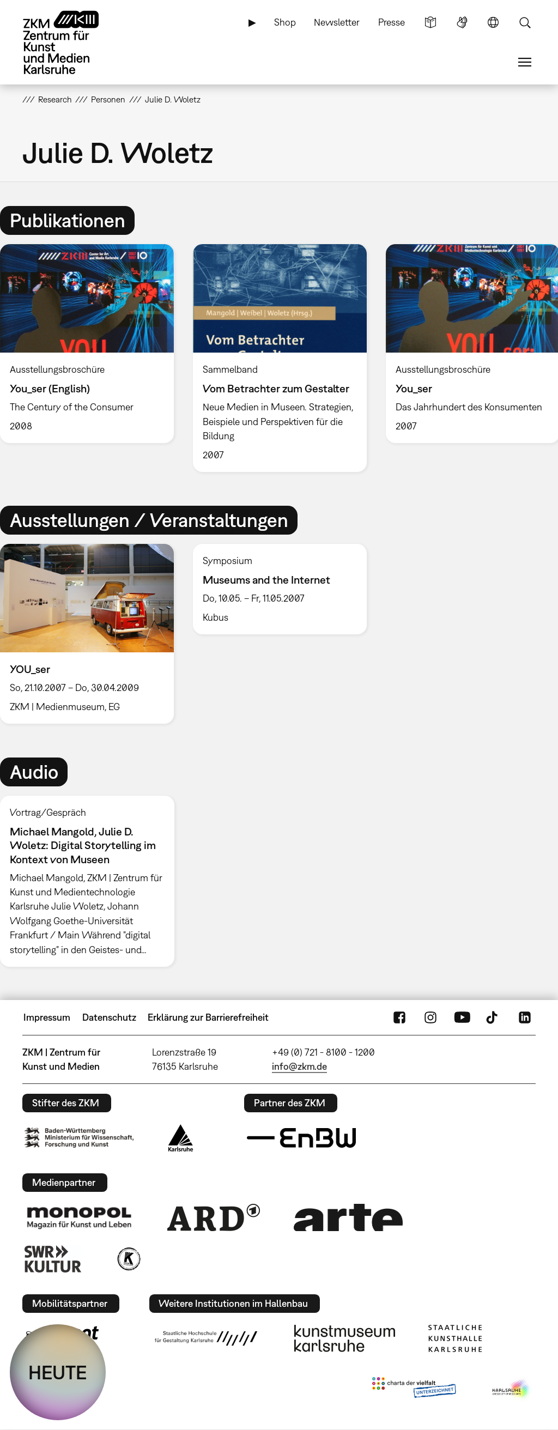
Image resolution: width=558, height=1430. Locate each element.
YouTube (462, 1017)
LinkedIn (525, 1017)
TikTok (493, 1017)
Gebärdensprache (462, 22)
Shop (285, 22)
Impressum (46, 1017)
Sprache (493, 22)
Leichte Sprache (430, 22)
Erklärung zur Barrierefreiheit (208, 1017)
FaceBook (399, 1017)
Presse (391, 22)
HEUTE (57, 1372)
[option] (279, 358)
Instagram (430, 1017)
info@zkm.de (299, 1066)
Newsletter (337, 22)
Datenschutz (109, 1017)
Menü (525, 62)
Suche (525, 22)
